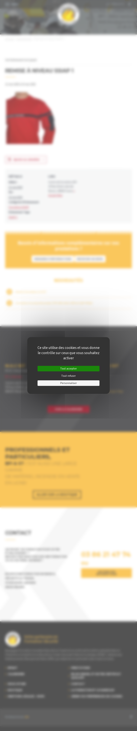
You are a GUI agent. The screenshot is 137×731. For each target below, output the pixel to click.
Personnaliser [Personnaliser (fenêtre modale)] (68, 383)
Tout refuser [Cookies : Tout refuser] (68, 376)
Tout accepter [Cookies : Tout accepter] (68, 369)
